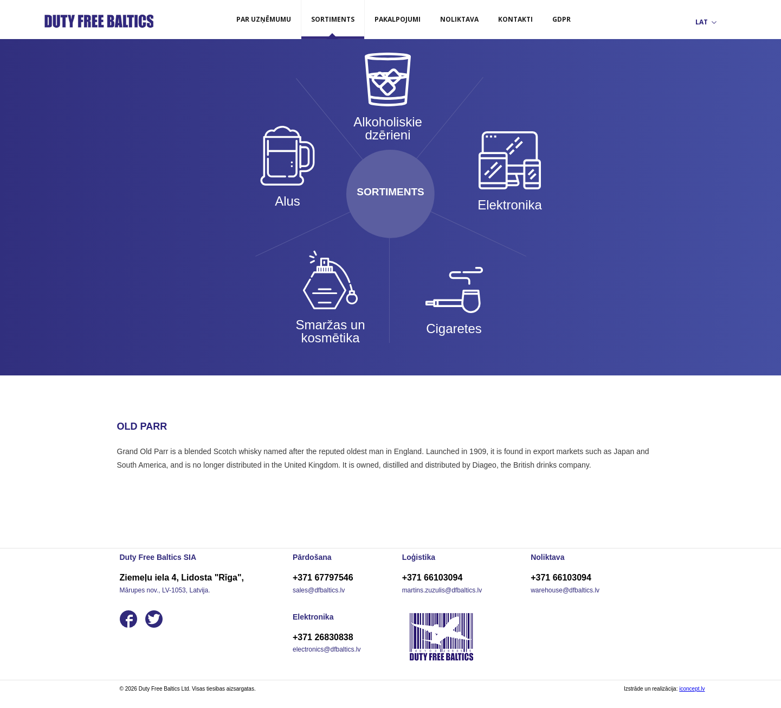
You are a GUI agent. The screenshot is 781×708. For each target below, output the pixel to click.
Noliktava (459, 19)
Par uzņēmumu (263, 19)
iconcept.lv (692, 689)
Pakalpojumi (398, 19)
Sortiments (332, 19)
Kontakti (515, 19)
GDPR (561, 19)
